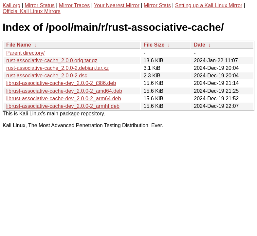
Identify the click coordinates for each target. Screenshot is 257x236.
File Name (18, 45)
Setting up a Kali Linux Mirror (208, 5)
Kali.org (11, 5)
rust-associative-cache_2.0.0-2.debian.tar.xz (57, 68)
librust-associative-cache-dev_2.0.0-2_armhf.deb (62, 106)
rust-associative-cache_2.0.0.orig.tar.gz (51, 60)
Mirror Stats (157, 5)
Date (199, 45)
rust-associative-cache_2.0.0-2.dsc (46, 75)
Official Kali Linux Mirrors (32, 11)
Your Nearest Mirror (116, 5)
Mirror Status (40, 5)
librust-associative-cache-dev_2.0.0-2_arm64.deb (63, 98)
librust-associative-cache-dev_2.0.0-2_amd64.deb (64, 91)
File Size (153, 45)
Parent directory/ (25, 53)
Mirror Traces (74, 5)
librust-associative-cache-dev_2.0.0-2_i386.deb (61, 83)
